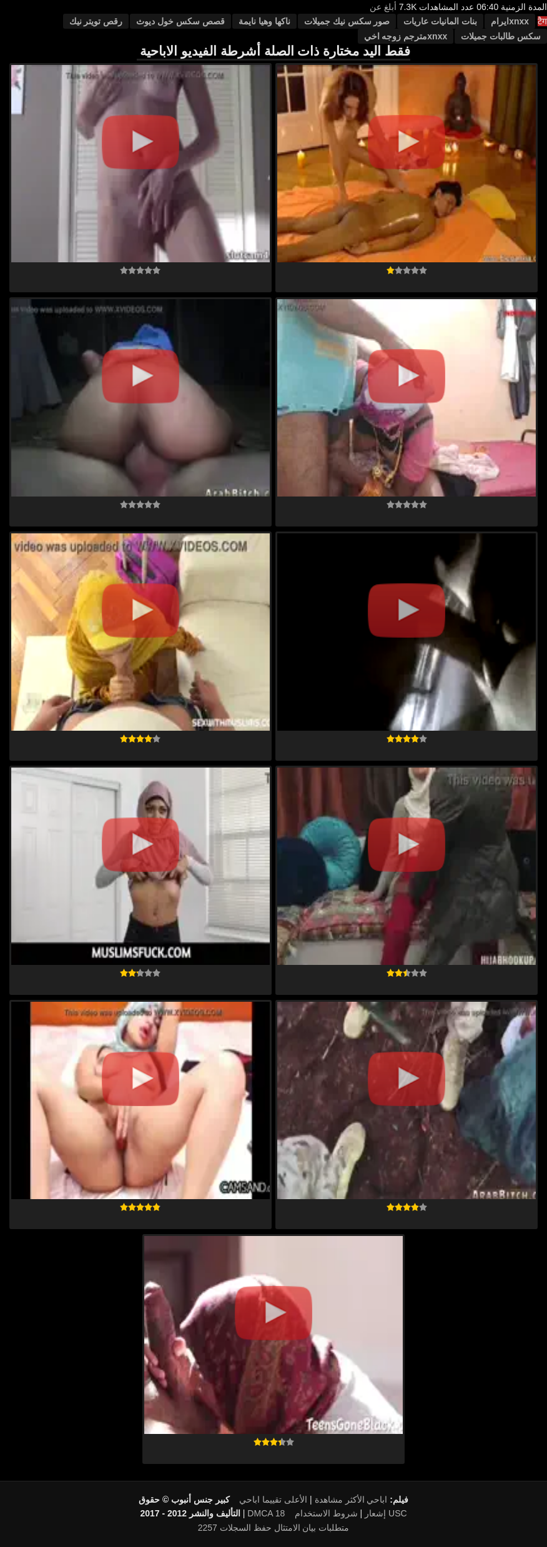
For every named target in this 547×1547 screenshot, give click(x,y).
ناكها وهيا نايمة (264, 21)
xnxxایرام (510, 21)
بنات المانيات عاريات (440, 21)
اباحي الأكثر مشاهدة (351, 1500)
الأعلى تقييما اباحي (273, 1500)
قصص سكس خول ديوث (180, 21)
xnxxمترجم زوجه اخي (406, 36)
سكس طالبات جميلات (501, 36)
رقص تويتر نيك (96, 21)
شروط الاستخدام (326, 1513)
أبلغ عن (383, 7)
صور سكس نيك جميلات (347, 21)
